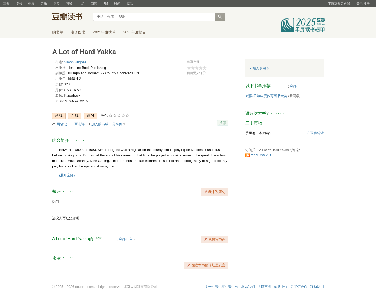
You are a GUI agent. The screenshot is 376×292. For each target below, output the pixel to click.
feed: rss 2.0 (261, 155)
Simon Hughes (75, 62)
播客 (56, 3)
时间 (117, 3)
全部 (293, 86)
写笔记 (62, 124)
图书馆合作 (298, 287)
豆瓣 (6, 3)
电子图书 (78, 32)
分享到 (117, 124)
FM (105, 3)
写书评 (79, 124)
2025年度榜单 (104, 32)
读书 (19, 3)
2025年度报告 (134, 32)
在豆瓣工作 (229, 287)
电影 (31, 3)
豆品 (130, 3)
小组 (81, 3)
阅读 (94, 3)
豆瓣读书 (71, 17)
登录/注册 (363, 3)
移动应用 (317, 287)
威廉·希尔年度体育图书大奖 (266, 96)
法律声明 (264, 287)
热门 (55, 202)
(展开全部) (67, 175)
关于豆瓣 (212, 287)
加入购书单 (99, 124)
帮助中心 (280, 287)
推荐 (222, 123)
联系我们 (248, 287)
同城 (69, 3)
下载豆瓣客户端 (339, 3)
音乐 (44, 3)
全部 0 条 (126, 239)
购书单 (57, 32)
